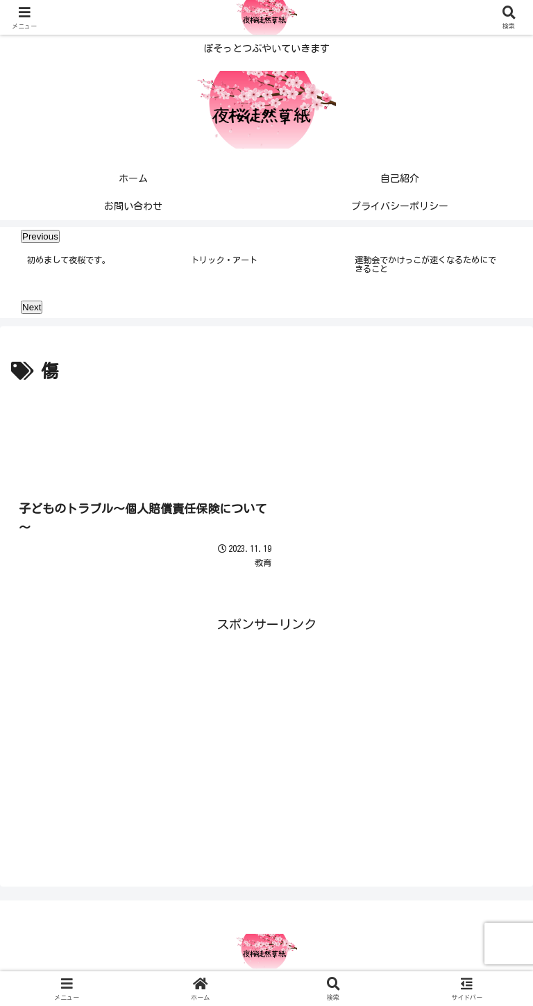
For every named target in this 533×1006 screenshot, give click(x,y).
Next (31, 308)
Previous (40, 236)
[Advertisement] (266, 426)
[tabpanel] (101, 270)
